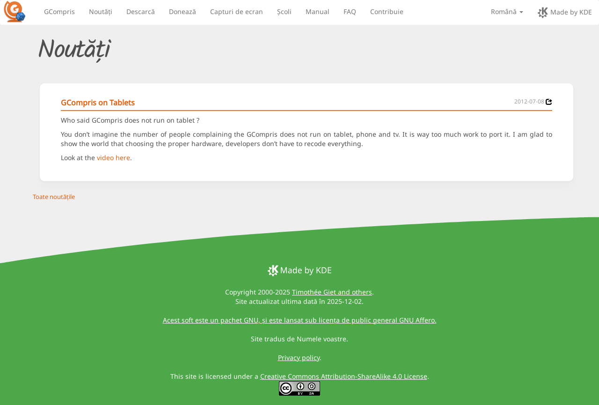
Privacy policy (299, 357)
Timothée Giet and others (332, 291)
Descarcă (140, 11)
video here (113, 157)
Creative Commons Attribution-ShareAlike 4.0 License (343, 376)
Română (507, 11)
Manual (317, 11)
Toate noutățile (54, 196)
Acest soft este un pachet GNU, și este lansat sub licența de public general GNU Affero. (300, 320)
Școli (284, 11)
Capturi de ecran (236, 11)
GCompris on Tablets (98, 102)
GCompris (59, 11)
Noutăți (100, 11)
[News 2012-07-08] (549, 101)
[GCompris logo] (20, 11)
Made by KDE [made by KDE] (564, 12)
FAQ (349, 11)
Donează (182, 11)
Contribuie (386, 11)
